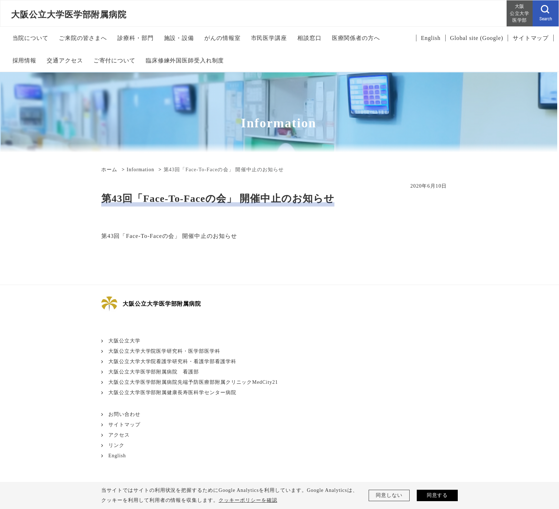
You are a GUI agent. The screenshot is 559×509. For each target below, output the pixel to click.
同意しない (389, 495)
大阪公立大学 (124, 340)
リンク (116, 445)
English (117, 455)
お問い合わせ (124, 414)
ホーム (109, 169)
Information (141, 169)
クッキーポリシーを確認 (248, 500)
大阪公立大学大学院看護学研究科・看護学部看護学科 (172, 361)
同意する (437, 495)
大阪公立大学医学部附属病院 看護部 (153, 372)
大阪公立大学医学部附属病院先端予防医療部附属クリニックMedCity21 (193, 382)
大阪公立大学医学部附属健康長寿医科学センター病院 (172, 392)
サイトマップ (124, 424)
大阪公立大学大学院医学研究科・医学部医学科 (164, 351)
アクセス (119, 435)
